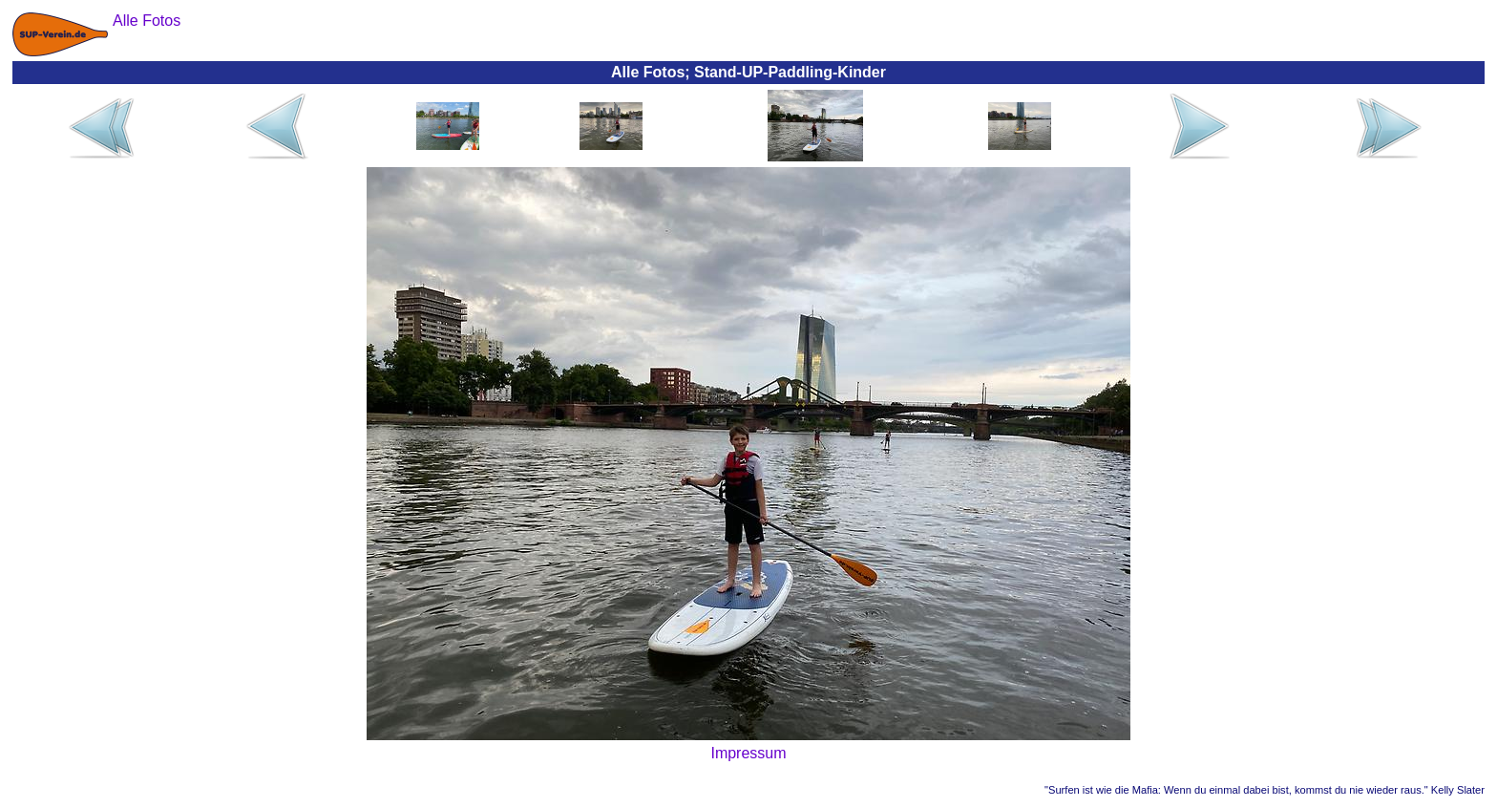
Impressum (748, 753)
